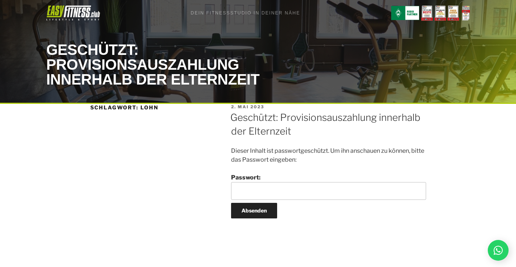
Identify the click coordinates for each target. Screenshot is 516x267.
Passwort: (328, 187)
